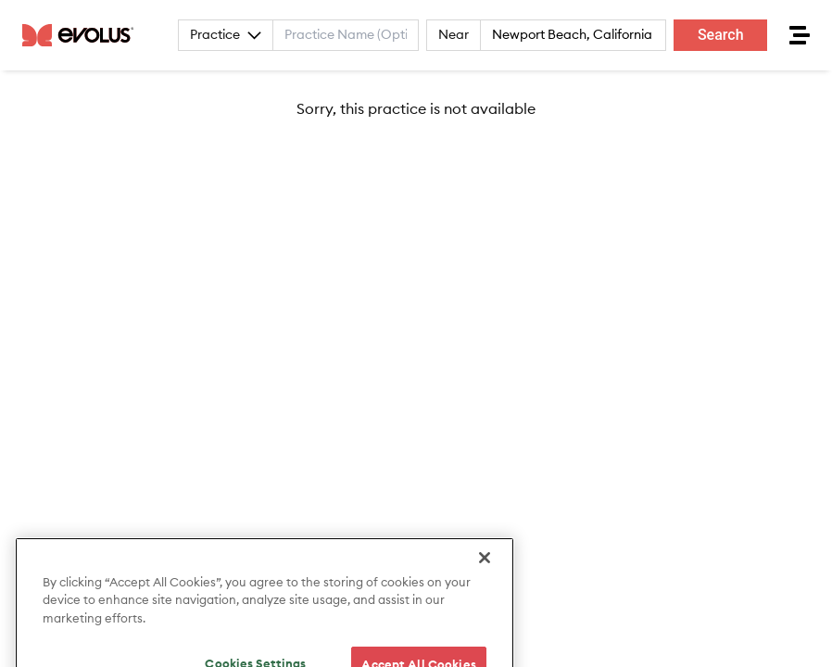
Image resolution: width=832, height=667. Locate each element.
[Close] (484, 568)
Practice (225, 35)
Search (721, 35)
